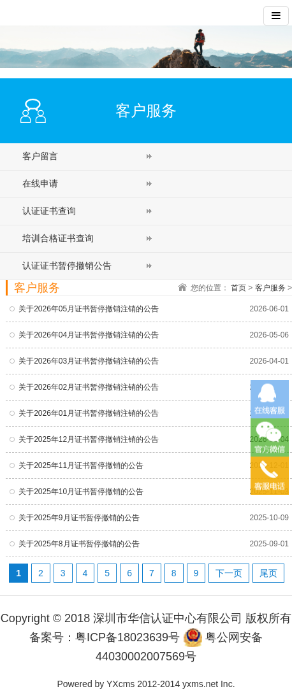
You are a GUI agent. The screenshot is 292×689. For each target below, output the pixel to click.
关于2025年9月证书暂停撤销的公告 (78, 517)
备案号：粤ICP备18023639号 (104, 637)
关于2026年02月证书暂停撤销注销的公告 (88, 387)
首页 (238, 287)
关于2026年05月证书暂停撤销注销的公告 (88, 308)
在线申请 (40, 183)
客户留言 (40, 156)
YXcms (120, 684)
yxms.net (200, 684)
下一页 (228, 573)
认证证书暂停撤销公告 (67, 265)
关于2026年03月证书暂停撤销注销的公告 (88, 361)
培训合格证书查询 (58, 238)
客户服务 (270, 287)
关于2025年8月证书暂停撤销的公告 (78, 543)
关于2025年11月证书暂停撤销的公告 (80, 465)
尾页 (268, 573)
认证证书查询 (49, 211)
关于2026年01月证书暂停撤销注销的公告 (88, 413)
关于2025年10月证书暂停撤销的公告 (80, 491)
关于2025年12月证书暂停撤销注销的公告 (88, 439)
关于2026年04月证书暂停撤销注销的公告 (88, 334)
